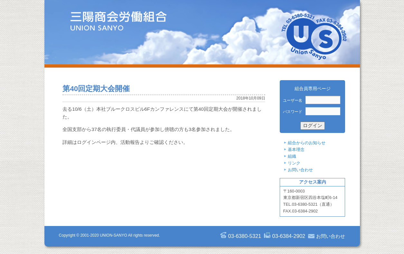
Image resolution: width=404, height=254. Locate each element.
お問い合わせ (300, 169)
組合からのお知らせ (306, 142)
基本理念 (296, 149)
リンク (294, 163)
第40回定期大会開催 (96, 89)
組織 (292, 156)
